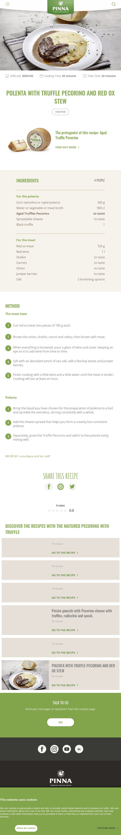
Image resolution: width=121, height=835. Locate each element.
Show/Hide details (106, 828)
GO (60, 722)
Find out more (65, 147)
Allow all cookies (26, 828)
